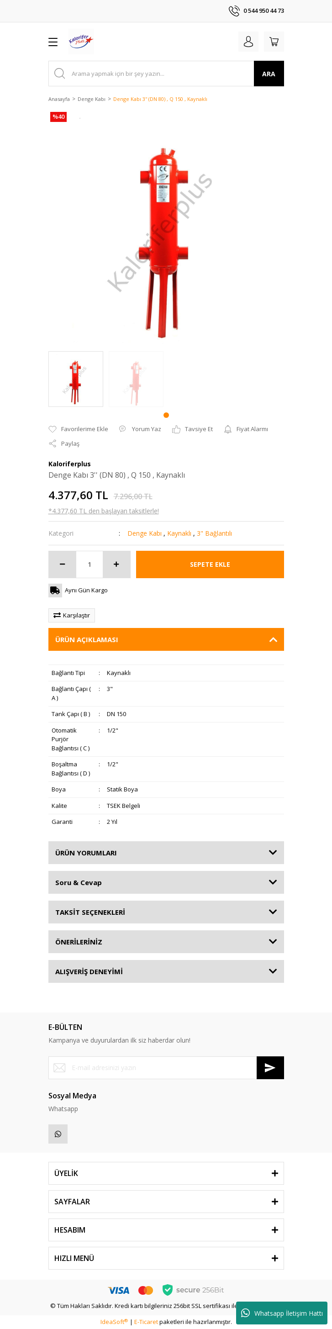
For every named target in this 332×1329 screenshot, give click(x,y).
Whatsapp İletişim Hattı (282, 1313)
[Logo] (81, 41)
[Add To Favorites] (78, 429)
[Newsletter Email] (166, 1067)
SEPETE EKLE (210, 564)
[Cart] (274, 42)
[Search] (166, 73)
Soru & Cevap (78, 882)
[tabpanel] (76, 379)
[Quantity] (89, 564)
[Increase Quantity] (116, 564)
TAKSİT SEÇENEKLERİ (90, 912)
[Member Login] (248, 42)
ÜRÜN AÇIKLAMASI (86, 639)
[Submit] (270, 1067)
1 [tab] (166, 415)
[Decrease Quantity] (62, 564)
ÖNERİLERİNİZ (78, 941)
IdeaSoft (114, 1322)
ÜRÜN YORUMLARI (86, 852)
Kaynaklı (179, 533)
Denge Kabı (144, 533)
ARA (268, 73)
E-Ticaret (146, 1322)
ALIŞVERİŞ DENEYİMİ (89, 971)
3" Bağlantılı (214, 533)
